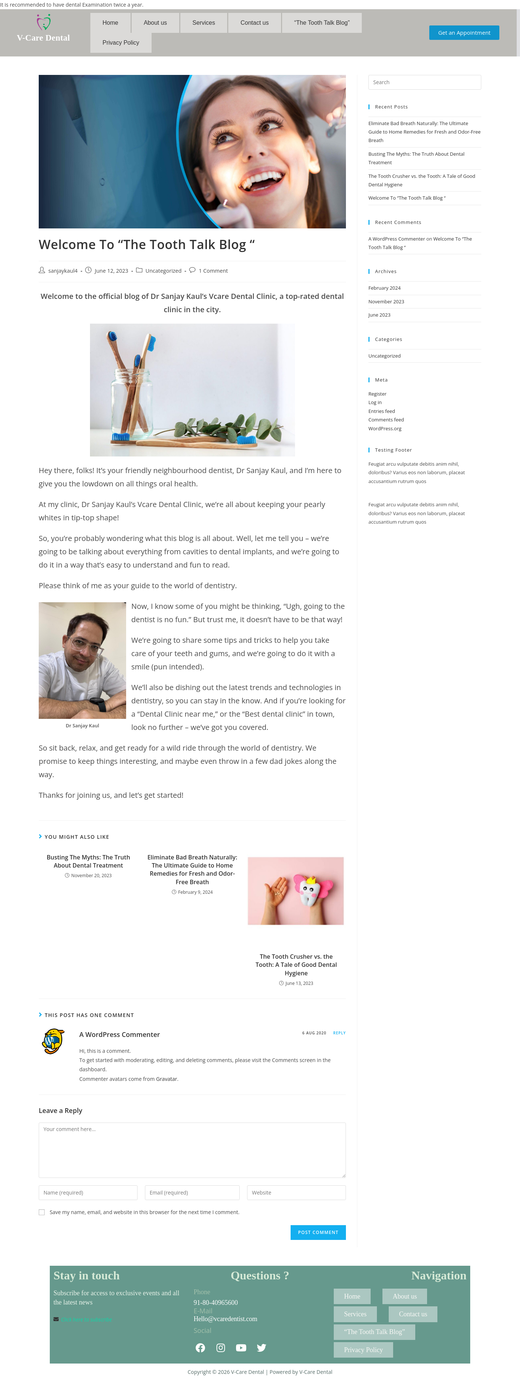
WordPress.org (385, 433)
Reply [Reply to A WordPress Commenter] (339, 1037)
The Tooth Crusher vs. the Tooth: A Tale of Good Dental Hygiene (296, 969)
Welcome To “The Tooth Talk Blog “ (407, 202)
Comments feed (386, 424)
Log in (375, 407)
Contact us (254, 24)
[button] (464, 35)
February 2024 (384, 292)
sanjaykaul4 (62, 275)
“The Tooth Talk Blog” (322, 24)
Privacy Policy (121, 46)
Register (377, 398)
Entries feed (381, 415)
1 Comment (213, 275)
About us (155, 24)
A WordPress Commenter (119, 1039)
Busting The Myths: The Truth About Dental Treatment (88, 866)
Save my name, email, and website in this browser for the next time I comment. (145, 1216)
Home (110, 24)
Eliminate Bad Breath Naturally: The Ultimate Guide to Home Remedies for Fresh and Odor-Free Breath (193, 874)
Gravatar (166, 1083)
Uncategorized (164, 275)
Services (204, 24)
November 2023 (386, 306)
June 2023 (379, 319)
